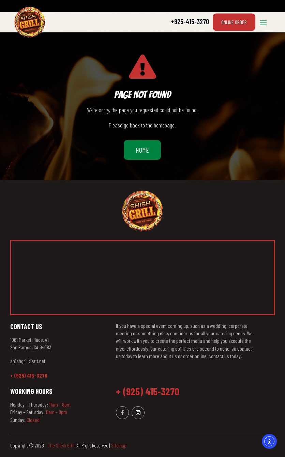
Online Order (234, 22)
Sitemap (118, 445)
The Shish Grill (61, 445)
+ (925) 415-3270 (28, 375)
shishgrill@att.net (27, 360)
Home (142, 150)
